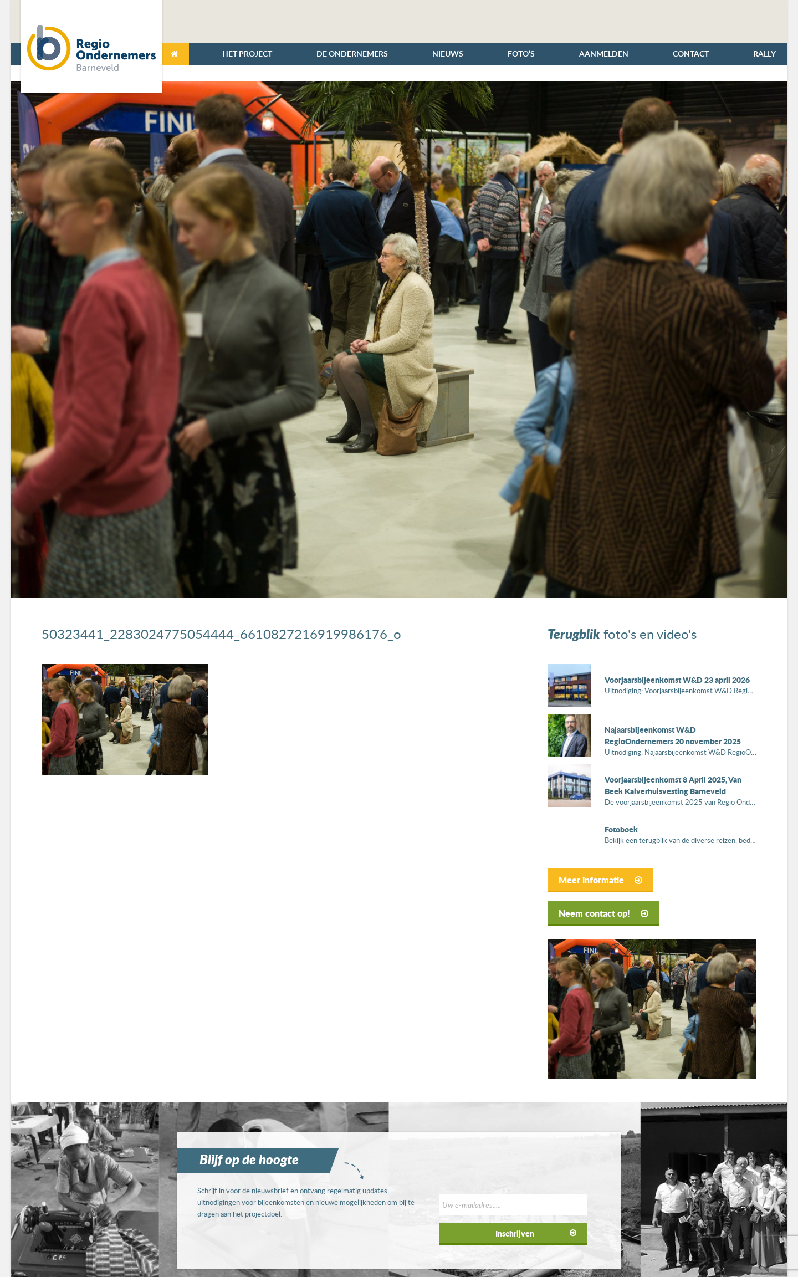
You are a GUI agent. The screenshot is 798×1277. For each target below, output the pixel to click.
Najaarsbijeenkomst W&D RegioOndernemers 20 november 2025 (673, 735)
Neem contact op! (603, 913)
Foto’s (521, 53)
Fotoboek (621, 829)
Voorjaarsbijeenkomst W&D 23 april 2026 (677, 679)
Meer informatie (600, 880)
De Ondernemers (352, 53)
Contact (691, 53)
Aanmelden (603, 53)
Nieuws (447, 53)
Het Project (247, 53)
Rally (764, 53)
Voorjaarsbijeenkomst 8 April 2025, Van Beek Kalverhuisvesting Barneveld (673, 785)
